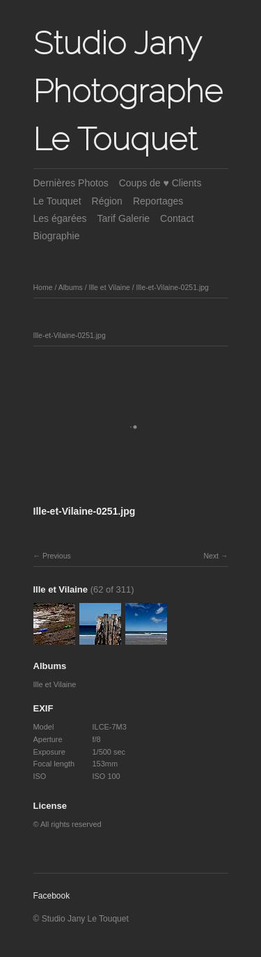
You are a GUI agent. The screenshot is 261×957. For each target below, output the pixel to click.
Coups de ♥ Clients (160, 182)
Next (211, 556)
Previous (56, 556)
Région (107, 201)
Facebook (51, 896)
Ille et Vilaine (108, 287)
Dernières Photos (71, 182)
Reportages (158, 201)
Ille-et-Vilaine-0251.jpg (172, 287)
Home (43, 287)
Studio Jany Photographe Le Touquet (128, 91)
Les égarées (60, 218)
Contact (176, 218)
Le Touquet (57, 201)
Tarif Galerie (123, 218)
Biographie (56, 235)
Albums (70, 287)
